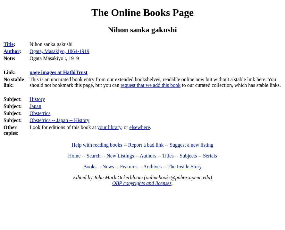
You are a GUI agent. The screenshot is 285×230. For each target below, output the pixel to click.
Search (94, 155)
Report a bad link (146, 145)
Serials (210, 155)
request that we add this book (150, 85)
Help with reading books (96, 145)
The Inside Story (185, 166)
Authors (148, 155)
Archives (152, 166)
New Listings (120, 155)
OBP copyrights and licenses (142, 183)
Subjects (188, 155)
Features (128, 166)
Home (74, 155)
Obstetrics (39, 113)
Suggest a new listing (191, 145)
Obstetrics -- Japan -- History (59, 120)
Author (12, 51)
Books (89, 166)
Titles (168, 155)
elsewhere (140, 127)
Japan (35, 106)
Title (9, 44)
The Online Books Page (142, 12)
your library (109, 127)
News (108, 166)
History (37, 99)
